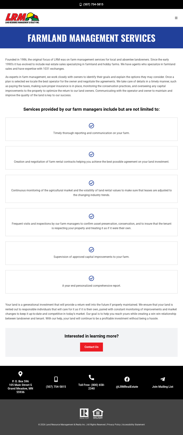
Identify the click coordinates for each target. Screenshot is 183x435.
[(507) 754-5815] (91, 4)
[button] (176, 18)
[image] (22, 18)
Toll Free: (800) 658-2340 (91, 386)
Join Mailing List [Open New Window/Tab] (162, 386)
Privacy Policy (114, 424)
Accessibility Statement (133, 424)
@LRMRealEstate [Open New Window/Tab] (127, 386)
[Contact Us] (91, 347)
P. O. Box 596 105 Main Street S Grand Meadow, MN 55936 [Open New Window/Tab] (20, 387)
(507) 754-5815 (56, 386)
